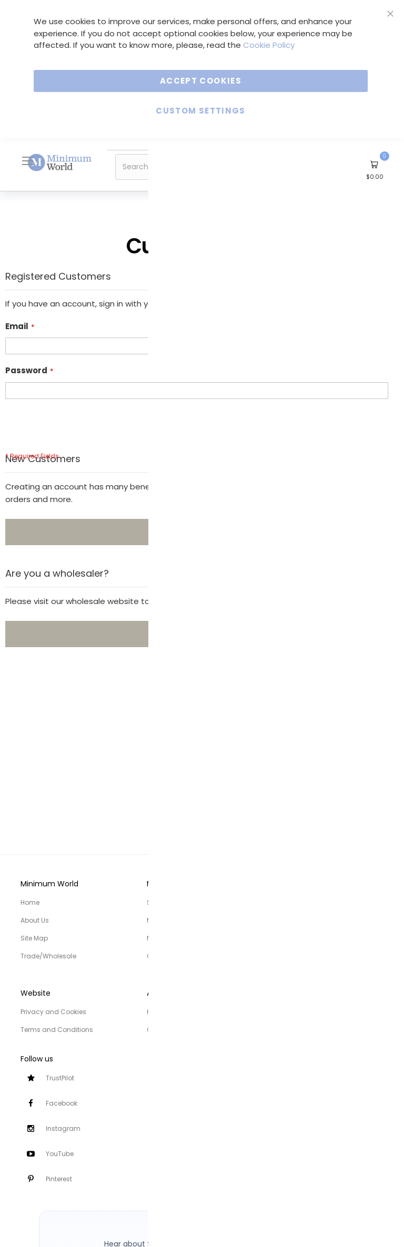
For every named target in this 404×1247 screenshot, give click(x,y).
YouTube (60, 1153)
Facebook (61, 1103)
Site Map (34, 938)
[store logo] (60, 162)
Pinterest (59, 1178)
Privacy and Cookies (53, 1011)
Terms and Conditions (57, 1029)
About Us (35, 920)
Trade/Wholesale (48, 956)
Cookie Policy (269, 44)
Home (30, 902)
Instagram (63, 1128)
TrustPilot (60, 1078)
